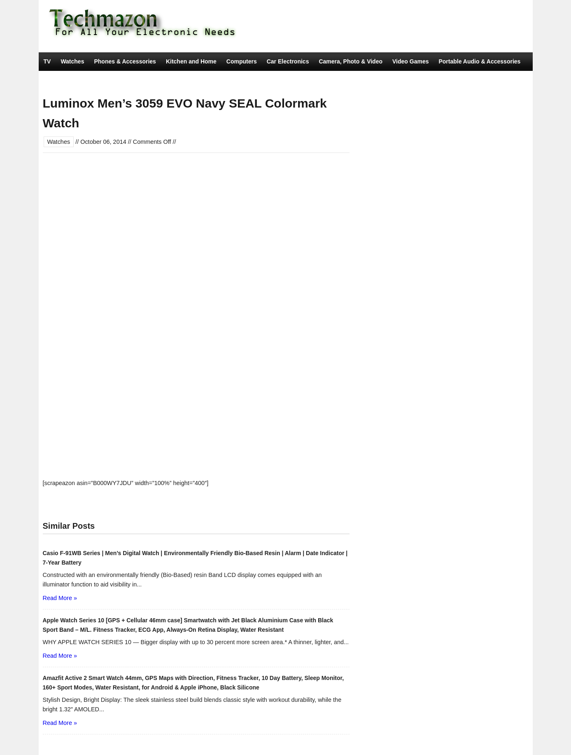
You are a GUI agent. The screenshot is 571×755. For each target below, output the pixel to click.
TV (47, 61)
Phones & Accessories (125, 61)
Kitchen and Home (191, 61)
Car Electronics (288, 61)
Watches (72, 61)
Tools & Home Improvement (82, 80)
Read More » (60, 598)
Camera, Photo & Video (350, 61)
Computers (241, 61)
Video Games (410, 61)
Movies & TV (146, 80)
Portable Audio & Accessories (479, 61)
